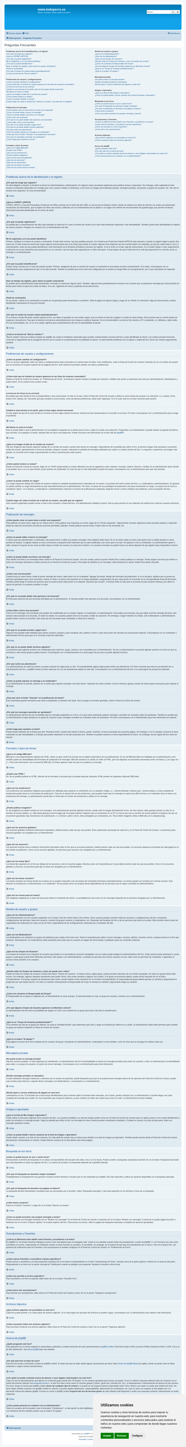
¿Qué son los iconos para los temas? (20, 167)
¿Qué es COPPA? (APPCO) (17, 56)
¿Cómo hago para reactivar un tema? (20, 139)
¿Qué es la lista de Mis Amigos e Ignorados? (112, 93)
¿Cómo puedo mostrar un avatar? (19, 97)
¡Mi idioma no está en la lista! (17, 92)
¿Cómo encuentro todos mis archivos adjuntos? (113, 140)
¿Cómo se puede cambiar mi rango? (20, 99)
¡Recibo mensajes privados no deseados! (111, 82)
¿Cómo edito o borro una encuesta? (20, 122)
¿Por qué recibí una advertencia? (19, 130)
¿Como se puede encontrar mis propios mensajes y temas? (118, 113)
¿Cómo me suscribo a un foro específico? (111, 127)
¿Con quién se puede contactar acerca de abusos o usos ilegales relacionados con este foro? (131, 153)
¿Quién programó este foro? (106, 148)
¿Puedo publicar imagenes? (17, 155)
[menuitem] (25, 33)
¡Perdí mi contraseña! (14, 69)
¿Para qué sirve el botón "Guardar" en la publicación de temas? (31, 134)
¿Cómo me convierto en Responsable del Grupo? (114, 64)
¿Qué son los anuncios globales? (19, 158)
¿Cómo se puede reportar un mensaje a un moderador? (28, 132)
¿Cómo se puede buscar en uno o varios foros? (113, 104)
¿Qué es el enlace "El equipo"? (107, 71)
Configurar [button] (137, 1435)
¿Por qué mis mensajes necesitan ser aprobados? (25, 137)
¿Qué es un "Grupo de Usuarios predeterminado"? (114, 69)
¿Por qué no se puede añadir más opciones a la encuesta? (29, 120)
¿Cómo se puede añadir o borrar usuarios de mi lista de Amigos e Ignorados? (125, 95)
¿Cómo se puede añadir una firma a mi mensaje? (25, 115)
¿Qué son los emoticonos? (16, 153)
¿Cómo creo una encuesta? (17, 117)
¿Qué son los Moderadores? (106, 56)
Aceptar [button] (107, 1435)
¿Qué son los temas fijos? (16, 162)
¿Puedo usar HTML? (14, 150)
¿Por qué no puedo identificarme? (19, 64)
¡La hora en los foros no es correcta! (20, 87)
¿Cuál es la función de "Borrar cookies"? (22, 73)
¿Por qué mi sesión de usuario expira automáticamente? (28, 71)
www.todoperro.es (52, 9)
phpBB (119, 433)
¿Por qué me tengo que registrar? (19, 54)
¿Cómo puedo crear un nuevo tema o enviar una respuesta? (29, 110)
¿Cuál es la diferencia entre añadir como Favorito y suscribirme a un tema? (124, 122)
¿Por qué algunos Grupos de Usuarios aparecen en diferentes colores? (122, 66)
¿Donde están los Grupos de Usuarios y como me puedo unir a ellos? (122, 61)
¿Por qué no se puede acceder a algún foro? (23, 125)
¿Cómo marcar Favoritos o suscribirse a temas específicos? (118, 124)
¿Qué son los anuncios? (15, 160)
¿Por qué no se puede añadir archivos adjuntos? (25, 127)
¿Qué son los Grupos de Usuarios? (108, 59)
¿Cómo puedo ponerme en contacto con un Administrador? (118, 156)
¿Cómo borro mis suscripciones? (107, 129)
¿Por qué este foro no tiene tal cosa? (109, 151)
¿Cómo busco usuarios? (104, 111)
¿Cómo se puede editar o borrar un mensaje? (24, 112)
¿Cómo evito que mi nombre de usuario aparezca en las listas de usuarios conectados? (40, 84)
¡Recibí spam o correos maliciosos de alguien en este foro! (117, 84)
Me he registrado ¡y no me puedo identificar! (23, 61)
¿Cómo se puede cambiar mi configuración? (23, 82)
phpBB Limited (107, 1347)
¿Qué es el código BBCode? (17, 148)
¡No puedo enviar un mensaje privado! (110, 79)
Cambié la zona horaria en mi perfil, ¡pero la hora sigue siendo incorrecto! (34, 89)
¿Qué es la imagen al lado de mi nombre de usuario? (26, 94)
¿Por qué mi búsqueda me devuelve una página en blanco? (118, 109)
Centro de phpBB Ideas (128, 1363)
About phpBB (33, 1349)
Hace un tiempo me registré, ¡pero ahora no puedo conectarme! (31, 66)
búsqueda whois (40, 1383)
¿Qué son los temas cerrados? (18, 165)
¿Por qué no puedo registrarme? (18, 59)
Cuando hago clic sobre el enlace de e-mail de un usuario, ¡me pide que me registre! (39, 102)
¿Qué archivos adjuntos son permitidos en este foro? (115, 138)
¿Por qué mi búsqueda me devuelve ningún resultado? (116, 106)
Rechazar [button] (121, 1435)
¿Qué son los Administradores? (107, 54)
